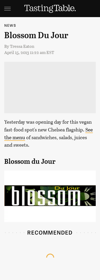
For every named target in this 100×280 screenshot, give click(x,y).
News (10, 25)
